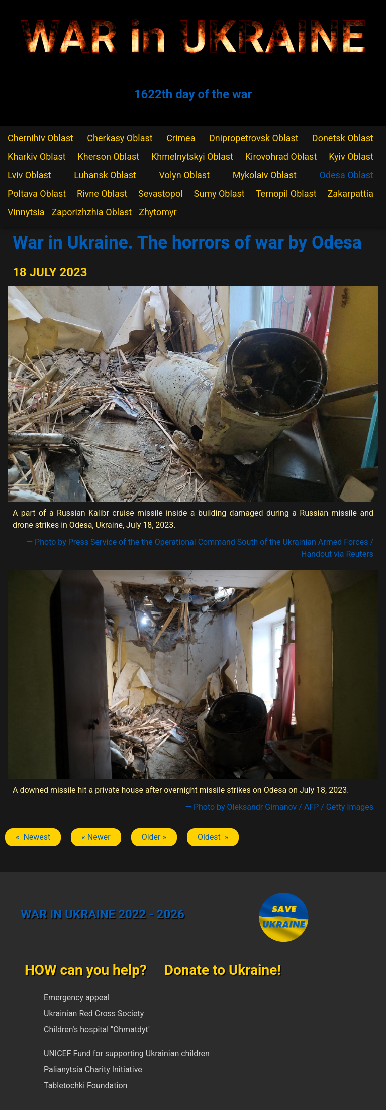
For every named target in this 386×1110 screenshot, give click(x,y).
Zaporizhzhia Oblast (92, 212)
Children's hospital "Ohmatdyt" (97, 1029)
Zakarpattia (350, 193)
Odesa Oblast (346, 175)
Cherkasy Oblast (119, 138)
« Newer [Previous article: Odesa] (95, 837)
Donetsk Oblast (342, 138)
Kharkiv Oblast (37, 156)
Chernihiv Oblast (40, 138)
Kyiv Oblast (351, 156)
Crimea (180, 138)
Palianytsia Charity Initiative (93, 1069)
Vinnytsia (26, 212)
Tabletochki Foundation (85, 1085)
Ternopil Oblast (286, 193)
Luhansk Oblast (105, 175)
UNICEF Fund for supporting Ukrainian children (127, 1053)
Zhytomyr (158, 212)
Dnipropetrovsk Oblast (253, 138)
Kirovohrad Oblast (281, 156)
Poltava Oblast (37, 193)
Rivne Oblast (102, 193)
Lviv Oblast (29, 175)
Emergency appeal (77, 997)
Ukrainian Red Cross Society (94, 1013)
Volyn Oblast (184, 175)
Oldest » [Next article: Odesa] (213, 837)
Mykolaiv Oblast (265, 175)
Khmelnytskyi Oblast (192, 156)
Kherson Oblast (109, 156)
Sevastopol (160, 193)
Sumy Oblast (219, 193)
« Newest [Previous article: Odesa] (33, 837)
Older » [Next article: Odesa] (154, 837)
